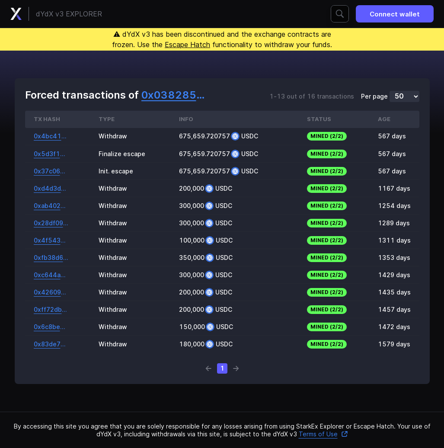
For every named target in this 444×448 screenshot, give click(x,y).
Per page (374, 96)
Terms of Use (323, 434)
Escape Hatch (187, 44)
